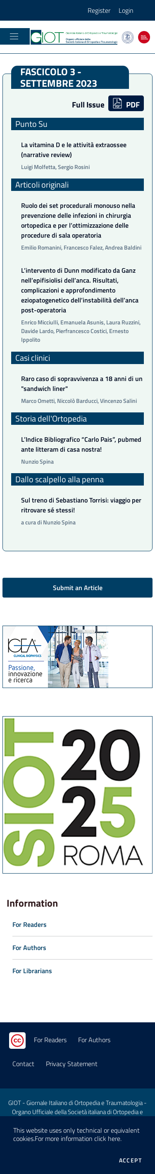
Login (126, 10)
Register (99, 10)
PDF (126, 104)
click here (107, 1138)
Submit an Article (78, 588)
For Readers (50, 1040)
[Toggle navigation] (14, 36)
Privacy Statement (72, 1064)
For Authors (94, 1040)
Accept (130, 1160)
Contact (23, 1064)
